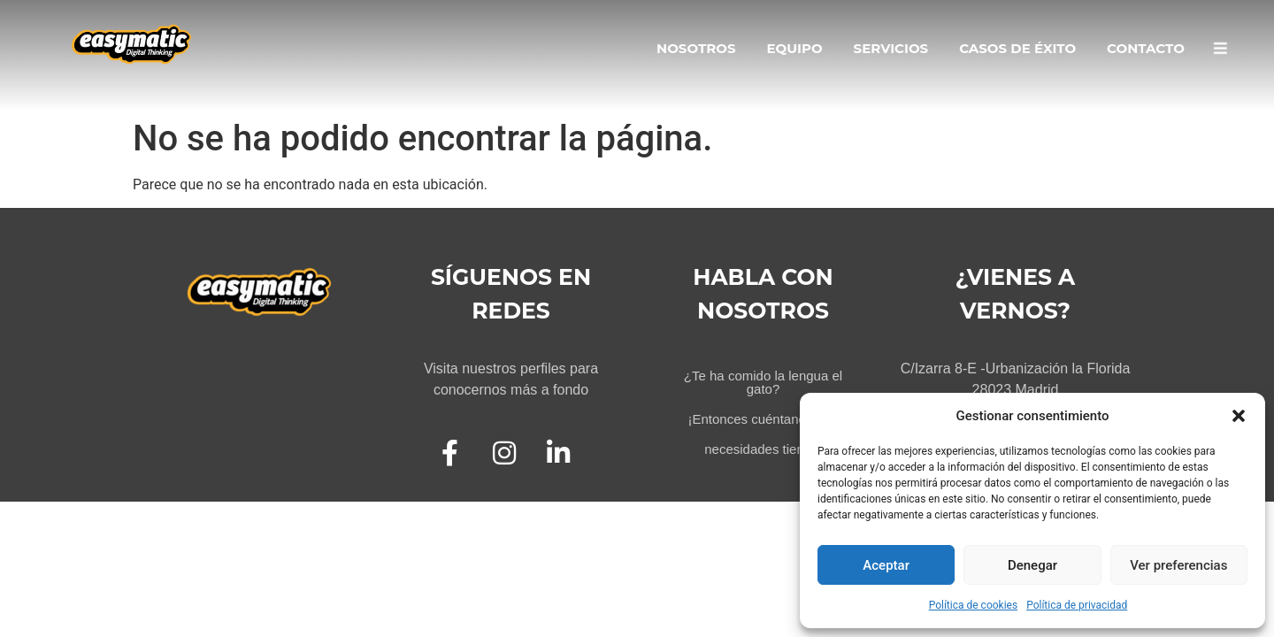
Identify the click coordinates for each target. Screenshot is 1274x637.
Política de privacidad (1076, 605)
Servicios (891, 48)
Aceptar (886, 565)
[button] (1238, 416)
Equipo (794, 48)
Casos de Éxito (1017, 48)
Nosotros (695, 48)
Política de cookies (973, 605)
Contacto (1146, 48)
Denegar (1032, 565)
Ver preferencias (1178, 565)
